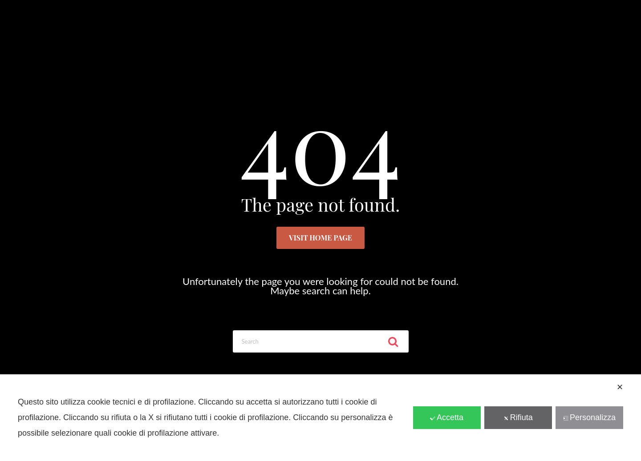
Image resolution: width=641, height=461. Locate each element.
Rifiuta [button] (518, 417)
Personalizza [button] (589, 417)
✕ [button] (620, 387)
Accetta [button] (446, 417)
